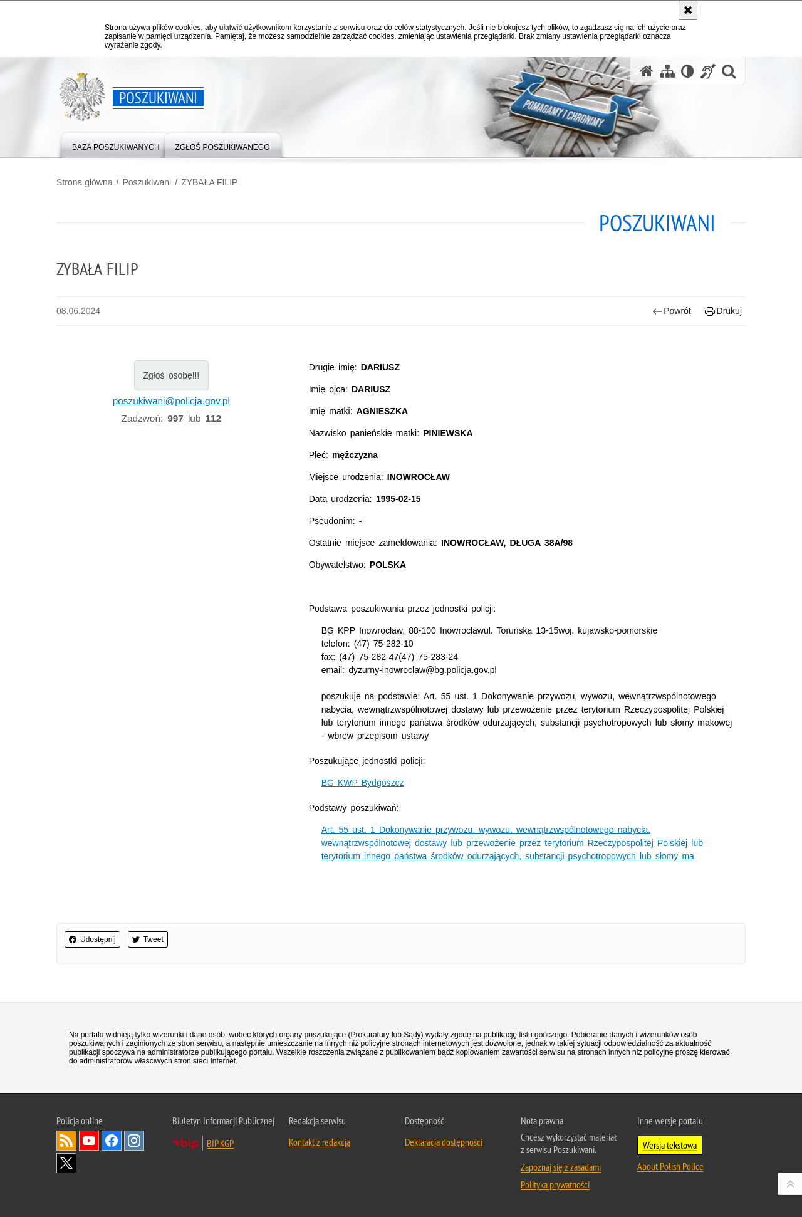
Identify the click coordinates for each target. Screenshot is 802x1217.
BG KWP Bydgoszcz (362, 783)
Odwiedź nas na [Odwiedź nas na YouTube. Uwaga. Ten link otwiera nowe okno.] (89, 1141)
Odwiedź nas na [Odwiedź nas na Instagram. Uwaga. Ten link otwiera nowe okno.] (134, 1141)
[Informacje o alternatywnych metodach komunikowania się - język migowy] (708, 71)
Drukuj (723, 311)
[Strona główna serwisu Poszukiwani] (647, 71)
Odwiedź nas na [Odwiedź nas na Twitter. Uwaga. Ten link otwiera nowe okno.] (66, 1163)
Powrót (671, 311)
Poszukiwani (146, 182)
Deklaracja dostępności (443, 1142)
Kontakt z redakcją (319, 1142)
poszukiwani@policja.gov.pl (171, 400)
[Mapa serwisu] (667, 71)
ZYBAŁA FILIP (209, 182)
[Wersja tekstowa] (687, 71)
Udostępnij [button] (92, 939)
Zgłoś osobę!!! (171, 375)
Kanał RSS (66, 1141)
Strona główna (84, 182)
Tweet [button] (148, 939)
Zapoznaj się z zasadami (561, 1167)
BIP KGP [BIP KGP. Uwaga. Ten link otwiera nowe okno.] (220, 1143)
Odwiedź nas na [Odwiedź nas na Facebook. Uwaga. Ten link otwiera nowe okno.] (112, 1141)
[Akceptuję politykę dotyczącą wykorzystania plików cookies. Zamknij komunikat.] (688, 10)
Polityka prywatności (555, 1184)
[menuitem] (115, 144)
